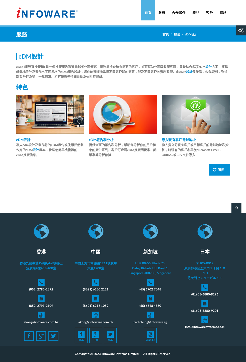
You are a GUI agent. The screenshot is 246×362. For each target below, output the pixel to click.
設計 (209, 67)
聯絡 (223, 12)
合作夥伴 (179, 12)
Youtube (150, 336)
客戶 (209, 12)
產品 (195, 10)
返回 (218, 169)
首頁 (148, 12)
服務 (161, 10)
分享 (81, 336)
